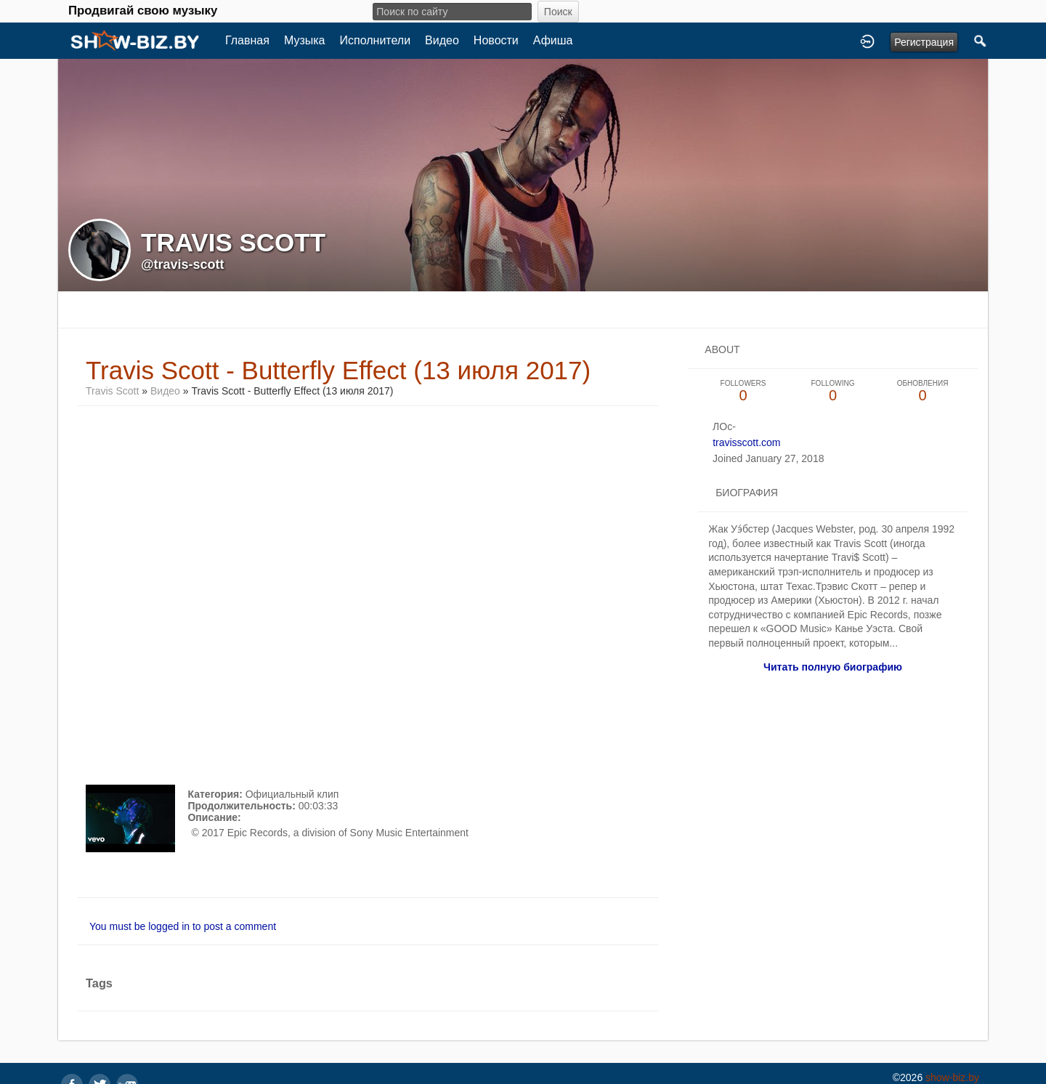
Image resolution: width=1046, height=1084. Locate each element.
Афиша (553, 40)
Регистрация (924, 42)
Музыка (304, 40)
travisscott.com (746, 442)
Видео (442, 40)
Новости (496, 40)
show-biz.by (952, 1077)
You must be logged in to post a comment (182, 926)
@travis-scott (182, 264)
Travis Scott (112, 391)
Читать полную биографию (832, 667)
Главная (247, 40)
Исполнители (375, 40)
